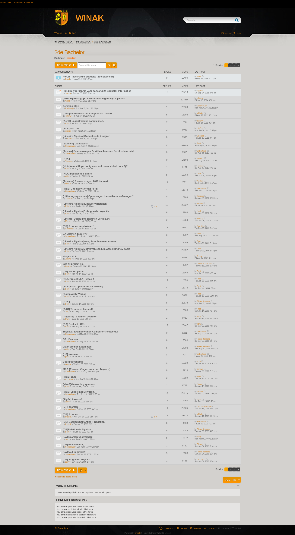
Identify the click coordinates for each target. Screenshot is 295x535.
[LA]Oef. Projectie (73, 271)
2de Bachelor (102, 42)
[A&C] (66, 158)
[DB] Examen (70, 414)
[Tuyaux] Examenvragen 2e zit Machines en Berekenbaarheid (98, 151)
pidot (67, 176)
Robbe (199, 166)
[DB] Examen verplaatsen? (78, 226)
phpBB (138, 533)
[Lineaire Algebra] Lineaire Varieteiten (85, 203)
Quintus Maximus (204, 407)
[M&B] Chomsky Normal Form (80, 188)
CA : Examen (70, 339)
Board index (65, 42)
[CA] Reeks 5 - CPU (74, 324)
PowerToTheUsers (204, 264)
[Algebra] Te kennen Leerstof (80, 316)
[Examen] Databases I (75, 143)
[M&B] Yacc (69, 376)
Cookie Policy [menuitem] (168, 528)
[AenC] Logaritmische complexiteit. (83, 121)
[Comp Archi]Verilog (74, 294)
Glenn (67, 101)
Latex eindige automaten (77, 346)
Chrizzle (70, 139)
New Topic (64, 65)
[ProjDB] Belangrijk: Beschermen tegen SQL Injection (94, 98)
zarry (67, 311)
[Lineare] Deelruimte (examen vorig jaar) (86, 218)
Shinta (68, 93)
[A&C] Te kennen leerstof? (78, 309)
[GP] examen (70, 406)
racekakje (69, 379)
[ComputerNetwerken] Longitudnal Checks (88, 113)
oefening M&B (71, 106)
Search (238, 20)
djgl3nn (200, 91)
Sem (199, 241)
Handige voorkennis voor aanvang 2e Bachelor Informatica (97, 91)
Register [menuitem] (227, 33)
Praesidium (71, 58)
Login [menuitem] (238, 33)
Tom (199, 324)
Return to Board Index (66, 477)
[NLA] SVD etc (71, 128)
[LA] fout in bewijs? (74, 452)
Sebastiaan (70, 146)
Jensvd (68, 259)
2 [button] (230, 65)
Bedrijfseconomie (73, 361)
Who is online (67, 485)
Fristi (67, 123)
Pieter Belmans (203, 301)
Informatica (83, 42)
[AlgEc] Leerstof (72, 399)
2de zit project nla (73, 264)
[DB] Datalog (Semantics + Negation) (84, 421)
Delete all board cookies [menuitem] (204, 528)
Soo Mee (69, 229)
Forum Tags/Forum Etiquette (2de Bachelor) (88, 76)
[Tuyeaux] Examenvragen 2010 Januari (85, 181)
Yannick (68, 161)
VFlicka (200, 113)
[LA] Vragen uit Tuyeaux (77, 459)
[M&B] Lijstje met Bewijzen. (79, 391)
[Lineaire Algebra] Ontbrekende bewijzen (86, 136)
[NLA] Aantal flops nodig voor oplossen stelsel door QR (95, 166)
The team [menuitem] (183, 528)
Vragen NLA (70, 256)
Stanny (200, 219)
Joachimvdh (202, 106)
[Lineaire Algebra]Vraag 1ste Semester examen (90, 241)
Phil (66, 319)
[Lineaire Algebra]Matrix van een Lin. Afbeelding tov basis (96, 248)
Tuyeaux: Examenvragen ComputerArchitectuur (90, 331)
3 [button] (234, 65)
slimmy (200, 98)
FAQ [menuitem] (74, 33)
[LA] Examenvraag (73, 444)
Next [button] (238, 65)
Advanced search (114, 65)
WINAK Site (5, 2)
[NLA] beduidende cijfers (77, 173)
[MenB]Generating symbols (79, 384)
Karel (67, 79)
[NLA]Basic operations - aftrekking (83, 286)
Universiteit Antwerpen (23, 2)
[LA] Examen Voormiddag (78, 437)
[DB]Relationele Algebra (77, 429)
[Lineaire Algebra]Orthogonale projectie (86, 211)
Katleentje (69, 108)
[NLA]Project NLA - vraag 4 (78, 279)
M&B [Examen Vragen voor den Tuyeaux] (86, 369)
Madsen (68, 221)
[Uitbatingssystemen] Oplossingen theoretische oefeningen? (98, 196)
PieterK (200, 384)
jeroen (68, 266)
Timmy (68, 116)
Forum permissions (71, 500)
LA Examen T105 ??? (75, 233)
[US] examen (70, 354)
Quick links (62, 33)
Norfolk (68, 184)
